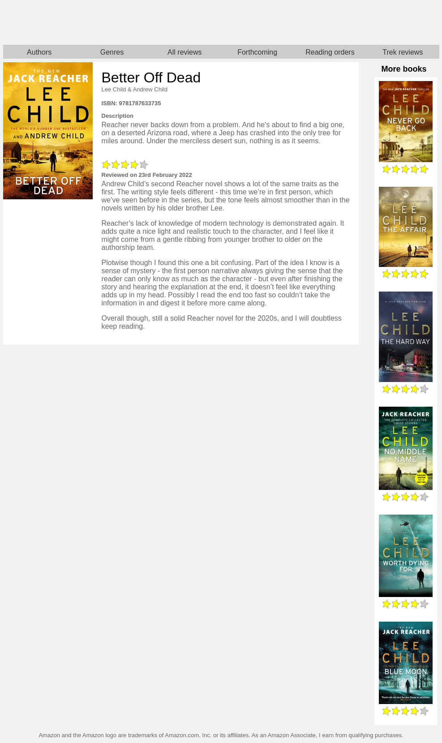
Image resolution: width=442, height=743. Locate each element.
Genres (112, 52)
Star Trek (330, 22)
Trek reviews (402, 52)
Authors (39, 52)
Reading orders (329, 52)
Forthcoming (257, 52)
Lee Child (114, 89)
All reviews (184, 52)
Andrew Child (150, 89)
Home (112, 22)
